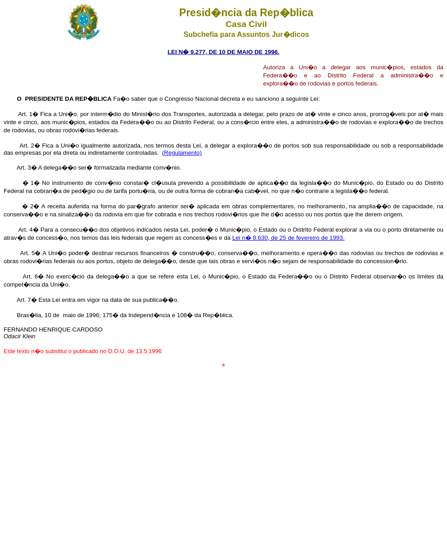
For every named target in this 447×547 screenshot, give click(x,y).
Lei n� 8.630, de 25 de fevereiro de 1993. (288, 237)
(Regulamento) (182, 152)
